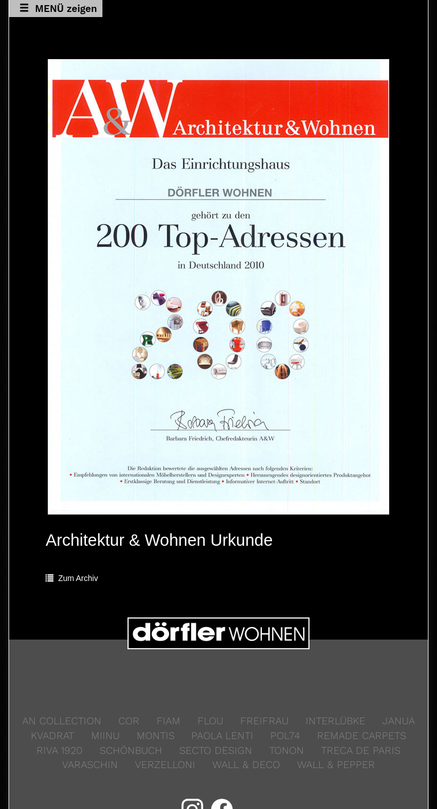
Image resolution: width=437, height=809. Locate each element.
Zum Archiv (72, 578)
